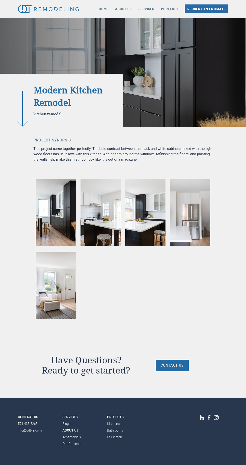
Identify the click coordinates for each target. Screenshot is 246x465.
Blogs (66, 424)
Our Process (71, 444)
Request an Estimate (206, 9)
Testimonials (71, 437)
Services (146, 9)
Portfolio (170, 9)
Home (103, 9)
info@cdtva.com (30, 430)
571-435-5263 (27, 424)
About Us (123, 9)
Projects (115, 417)
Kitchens (113, 424)
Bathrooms (115, 430)
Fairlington (114, 437)
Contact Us (28, 417)
